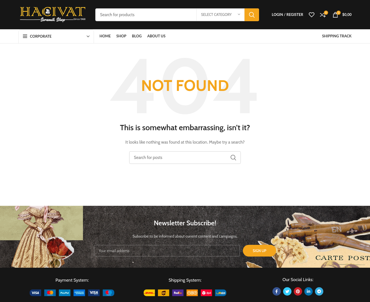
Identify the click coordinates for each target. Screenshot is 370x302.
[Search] (177, 14)
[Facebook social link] (276, 291)
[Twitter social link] (287, 291)
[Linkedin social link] (308, 291)
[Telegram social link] (319, 291)
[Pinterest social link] (298, 291)
